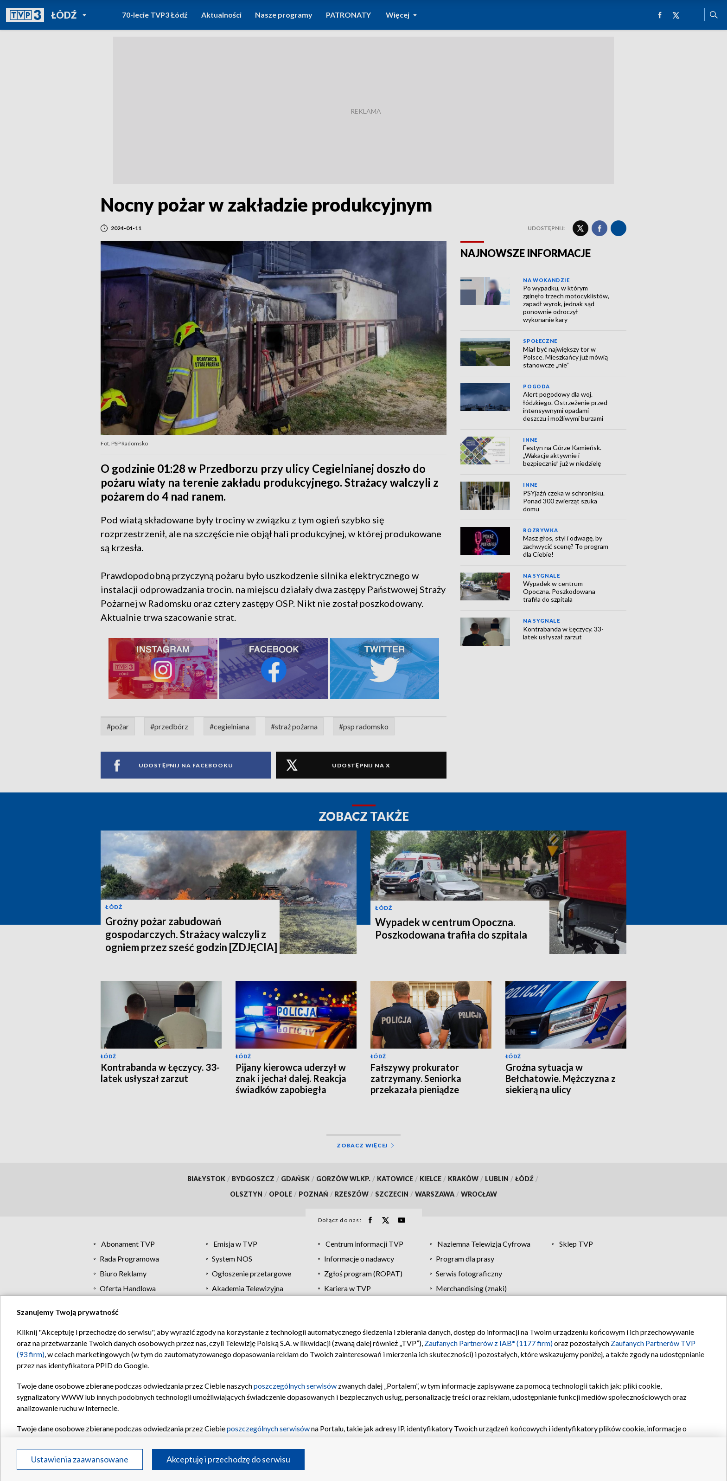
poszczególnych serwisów (295, 1385)
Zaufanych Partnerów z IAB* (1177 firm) (488, 1343)
